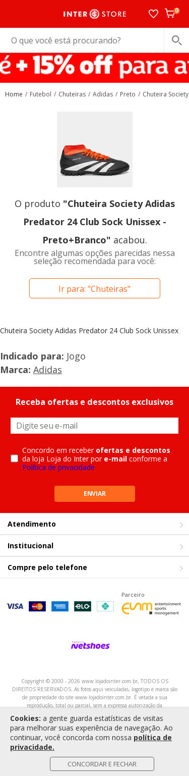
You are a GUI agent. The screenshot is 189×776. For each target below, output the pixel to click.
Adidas (47, 370)
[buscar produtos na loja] (176, 40)
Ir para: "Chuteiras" (94, 288)
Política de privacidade (58, 467)
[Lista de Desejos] (153, 14)
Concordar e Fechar (102, 763)
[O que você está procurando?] (94, 40)
